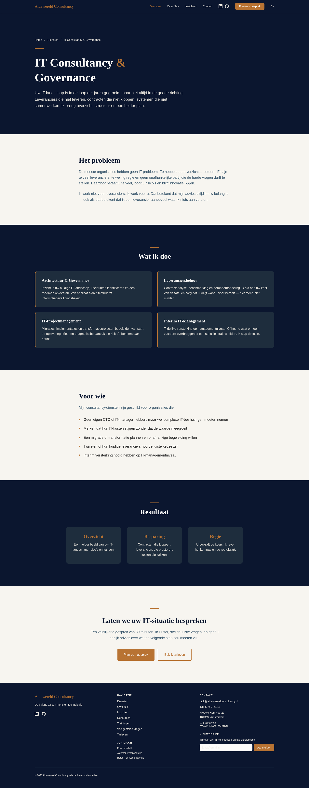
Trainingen (123, 723)
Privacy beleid (124, 748)
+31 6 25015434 (210, 706)
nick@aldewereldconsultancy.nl (219, 701)
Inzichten (190, 6)
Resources (123, 717)
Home (38, 39)
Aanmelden (264, 747)
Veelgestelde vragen (129, 729)
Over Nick (173, 6)
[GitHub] (227, 6)
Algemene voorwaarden (129, 753)
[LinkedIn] (220, 6)
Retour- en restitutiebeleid (130, 757)
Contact (207, 6)
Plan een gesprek (250, 6)
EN (272, 6)
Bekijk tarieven (174, 654)
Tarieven (122, 734)
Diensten (155, 6)
